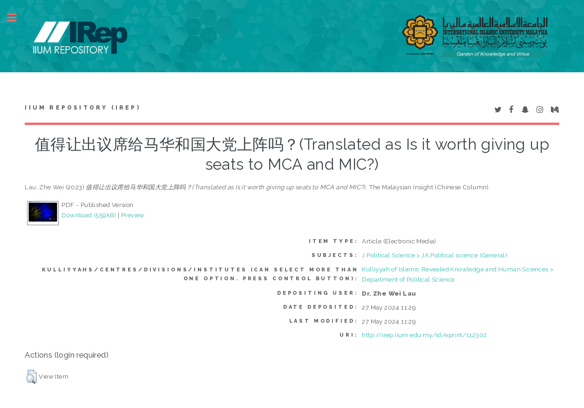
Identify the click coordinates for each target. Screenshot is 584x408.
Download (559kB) (88, 215)
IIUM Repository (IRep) (82, 107)
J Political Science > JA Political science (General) (434, 255)
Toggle (17, 17)
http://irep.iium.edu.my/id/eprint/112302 (424, 335)
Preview (133, 215)
